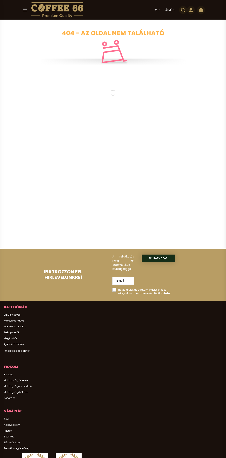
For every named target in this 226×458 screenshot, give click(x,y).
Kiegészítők (10, 338)
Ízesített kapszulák (15, 326)
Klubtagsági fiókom (16, 392)
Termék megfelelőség (16, 448)
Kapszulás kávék (14, 320)
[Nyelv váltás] (156, 10)
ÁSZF (7, 419)
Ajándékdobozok (14, 344)
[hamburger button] (25, 10)
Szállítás (9, 436)
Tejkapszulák (11, 332)
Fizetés (8, 430)
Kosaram (9, 398)
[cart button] (201, 10)
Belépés (8, 374)
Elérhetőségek (12, 442)
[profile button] (191, 10)
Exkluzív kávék (12, 314)
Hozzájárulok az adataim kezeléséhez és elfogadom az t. (144, 291)
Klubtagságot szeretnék (18, 386)
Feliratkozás (158, 258)
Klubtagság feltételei (16, 380)
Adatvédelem (12, 425)
